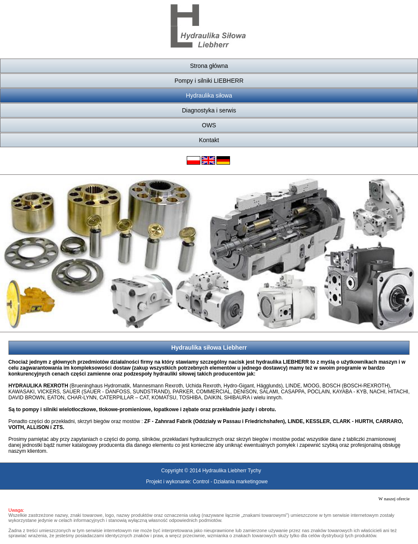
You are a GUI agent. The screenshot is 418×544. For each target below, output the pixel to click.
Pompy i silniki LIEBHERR (209, 80)
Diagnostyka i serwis (209, 110)
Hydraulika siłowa (209, 95)
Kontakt (209, 140)
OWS (209, 125)
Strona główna (209, 65)
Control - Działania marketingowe (230, 482)
